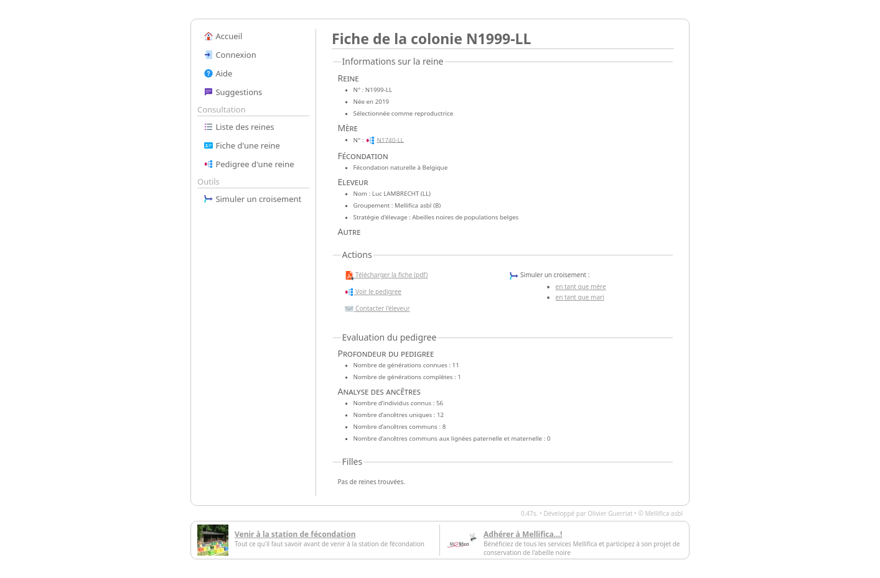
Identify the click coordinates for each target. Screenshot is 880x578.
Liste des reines (239, 126)
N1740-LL (390, 139)
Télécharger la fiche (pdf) (386, 275)
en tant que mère (581, 286)
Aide (218, 73)
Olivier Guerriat (609, 513)
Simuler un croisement (252, 198)
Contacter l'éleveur (377, 309)
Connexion (230, 54)
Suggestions (233, 92)
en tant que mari (580, 297)
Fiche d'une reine (242, 145)
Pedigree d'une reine (249, 164)
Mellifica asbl (664, 513)
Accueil (223, 36)
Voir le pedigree (372, 292)
